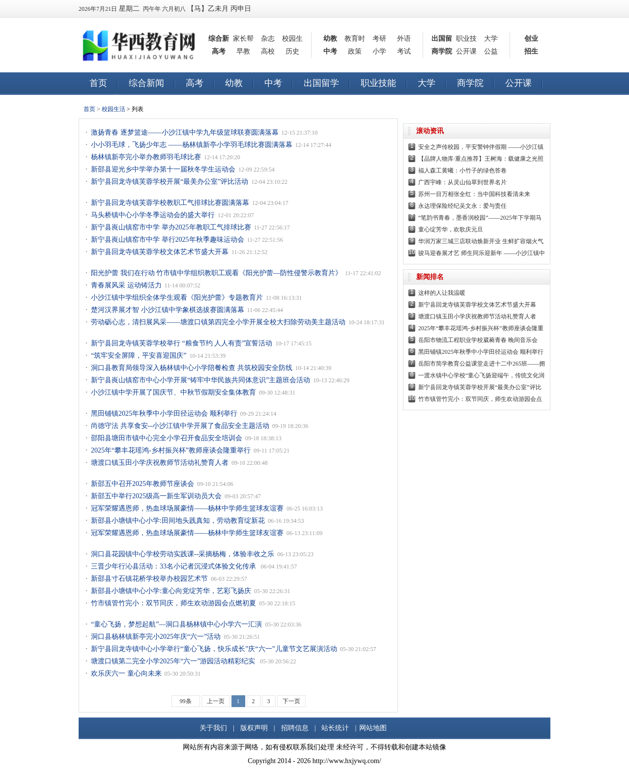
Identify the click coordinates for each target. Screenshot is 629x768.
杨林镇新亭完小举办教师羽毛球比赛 (146, 157)
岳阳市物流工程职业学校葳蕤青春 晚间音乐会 (478, 340)
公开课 (466, 51)
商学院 (441, 51)
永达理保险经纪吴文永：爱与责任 (462, 205)
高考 (219, 51)
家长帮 (243, 38)
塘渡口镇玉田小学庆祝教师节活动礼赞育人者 (160, 462)
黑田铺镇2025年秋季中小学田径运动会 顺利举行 (164, 413)
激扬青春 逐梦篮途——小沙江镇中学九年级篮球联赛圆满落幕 (185, 132)
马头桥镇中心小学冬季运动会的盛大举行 (153, 215)
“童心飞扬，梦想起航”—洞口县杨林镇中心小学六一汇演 (176, 624)
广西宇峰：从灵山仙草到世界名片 (462, 182)
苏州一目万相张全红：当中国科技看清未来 (474, 194)
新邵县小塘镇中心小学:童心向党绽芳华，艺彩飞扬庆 (171, 591)
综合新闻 (146, 83)
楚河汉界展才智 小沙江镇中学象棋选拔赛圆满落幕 (167, 309)
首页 (98, 83)
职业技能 (378, 83)
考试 (404, 51)
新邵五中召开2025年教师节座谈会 (142, 483)
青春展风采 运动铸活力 (126, 285)
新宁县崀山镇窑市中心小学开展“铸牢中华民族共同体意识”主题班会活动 (200, 380)
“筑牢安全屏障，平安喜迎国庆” (138, 355)
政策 (355, 51)
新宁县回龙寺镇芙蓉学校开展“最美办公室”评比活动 (169, 181)
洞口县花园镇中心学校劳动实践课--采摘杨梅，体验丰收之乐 (182, 554)
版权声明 (254, 728)
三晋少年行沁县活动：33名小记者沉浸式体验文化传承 (174, 566)
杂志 (268, 38)
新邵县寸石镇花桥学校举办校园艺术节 (149, 578)
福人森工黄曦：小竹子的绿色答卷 (462, 170)
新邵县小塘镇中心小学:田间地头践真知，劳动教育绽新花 (178, 520)
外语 (404, 38)
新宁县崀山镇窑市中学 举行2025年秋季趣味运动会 (167, 239)
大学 (491, 38)
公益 (491, 51)
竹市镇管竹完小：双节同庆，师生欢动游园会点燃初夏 (173, 603)
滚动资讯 (430, 131)
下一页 (291, 701)
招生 (531, 51)
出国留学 (321, 83)
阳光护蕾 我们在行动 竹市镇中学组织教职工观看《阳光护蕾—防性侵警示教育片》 (216, 273)
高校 (268, 51)
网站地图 (373, 728)
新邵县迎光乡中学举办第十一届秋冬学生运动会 (163, 169)
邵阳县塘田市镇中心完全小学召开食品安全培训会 (166, 438)
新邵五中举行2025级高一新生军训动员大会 (156, 496)
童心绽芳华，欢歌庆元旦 (450, 229)
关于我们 (213, 728)
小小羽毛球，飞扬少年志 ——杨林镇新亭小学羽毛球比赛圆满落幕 (191, 144)
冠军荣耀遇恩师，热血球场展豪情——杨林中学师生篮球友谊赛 (187, 508)
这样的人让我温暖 (441, 292)
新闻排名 (430, 277)
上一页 (216, 701)
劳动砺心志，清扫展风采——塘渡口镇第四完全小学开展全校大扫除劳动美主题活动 (218, 322)
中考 (330, 51)
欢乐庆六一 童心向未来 (126, 673)
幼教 (330, 38)
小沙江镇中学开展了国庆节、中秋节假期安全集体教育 (173, 392)
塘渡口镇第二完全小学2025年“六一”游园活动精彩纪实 (174, 661)
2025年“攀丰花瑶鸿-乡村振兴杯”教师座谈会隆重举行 (171, 450)
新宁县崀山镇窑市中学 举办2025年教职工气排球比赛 (171, 227)
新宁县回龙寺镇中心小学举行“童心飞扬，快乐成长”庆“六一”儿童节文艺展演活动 (214, 649)
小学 (379, 51)
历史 (292, 51)
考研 (379, 38)
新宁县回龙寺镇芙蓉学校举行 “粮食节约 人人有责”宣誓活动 (181, 343)
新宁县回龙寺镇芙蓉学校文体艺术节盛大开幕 (160, 252)
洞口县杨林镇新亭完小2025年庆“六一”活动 (156, 636)
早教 (243, 51)
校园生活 (113, 109)
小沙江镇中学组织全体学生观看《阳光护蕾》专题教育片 (177, 297)
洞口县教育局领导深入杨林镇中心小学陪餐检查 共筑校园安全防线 (191, 367)
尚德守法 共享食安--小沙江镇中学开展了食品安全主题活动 (180, 425)
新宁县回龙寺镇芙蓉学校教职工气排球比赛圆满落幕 (170, 202)
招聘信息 (295, 728)
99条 (186, 701)
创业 (531, 38)
